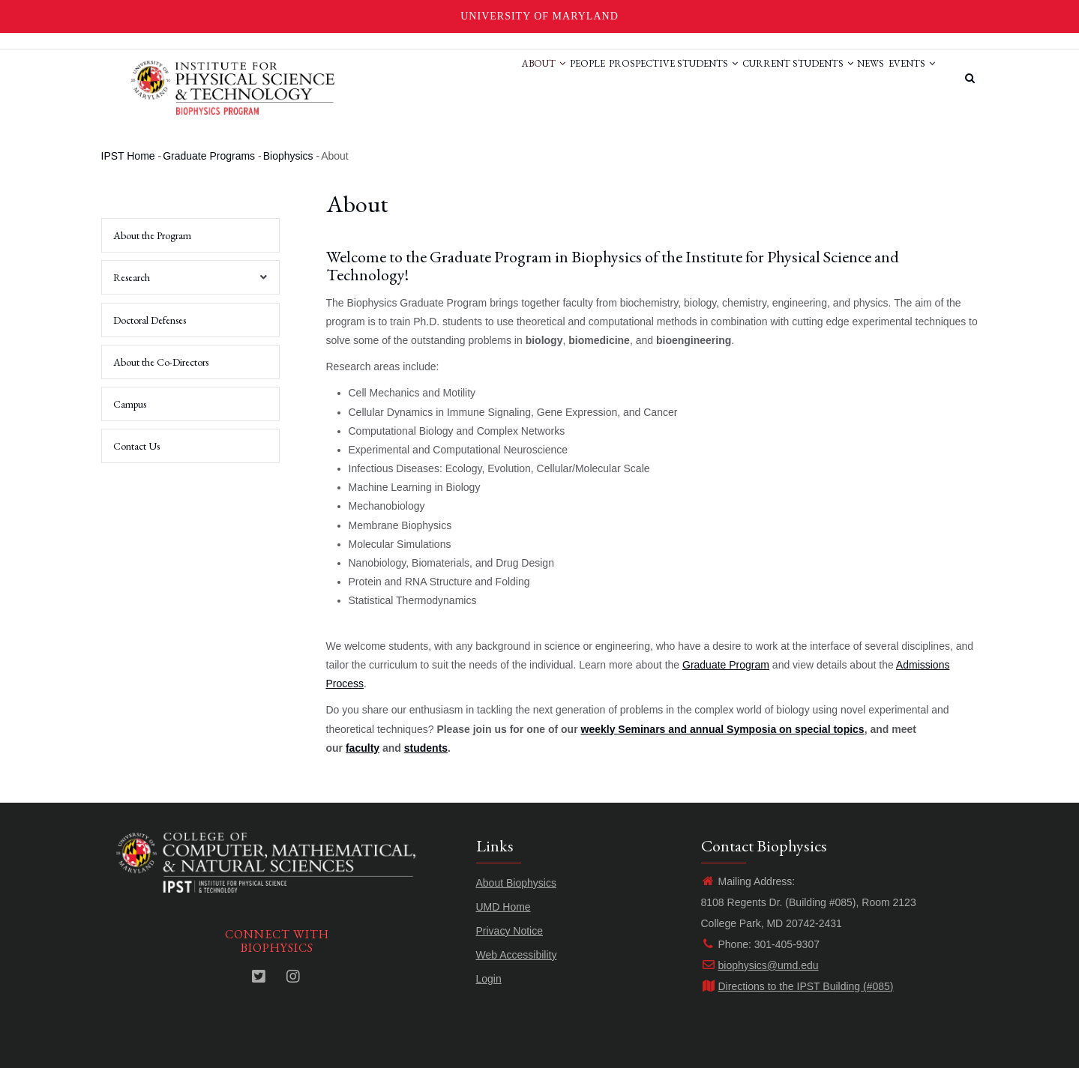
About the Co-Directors (160, 362)
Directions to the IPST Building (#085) (797, 986)
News (854, 77)
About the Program (152, 235)
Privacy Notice (509, 931)
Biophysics (288, 156)
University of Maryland (539, 16)
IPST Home (128, 156)
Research (186, 283)
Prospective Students (635, 77)
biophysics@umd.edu (760, 965)
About (484, 77)
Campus (129, 404)
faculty (362, 748)
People (538, 77)
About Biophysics (516, 883)
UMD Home (503, 907)
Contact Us (136, 446)
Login (489, 979)
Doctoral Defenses (149, 320)
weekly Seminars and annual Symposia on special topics (723, 729)
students (426, 748)
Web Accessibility (516, 955)
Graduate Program (725, 665)
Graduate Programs (209, 156)
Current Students (770, 77)
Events (906, 77)
